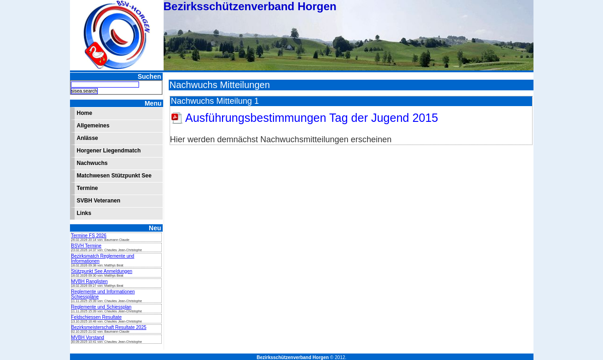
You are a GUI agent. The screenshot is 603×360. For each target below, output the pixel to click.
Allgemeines (93, 125)
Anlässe (87, 138)
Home (84, 113)
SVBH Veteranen (99, 200)
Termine (87, 188)
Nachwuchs (92, 163)
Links (84, 213)
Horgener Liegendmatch (109, 150)
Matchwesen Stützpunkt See (114, 175)
